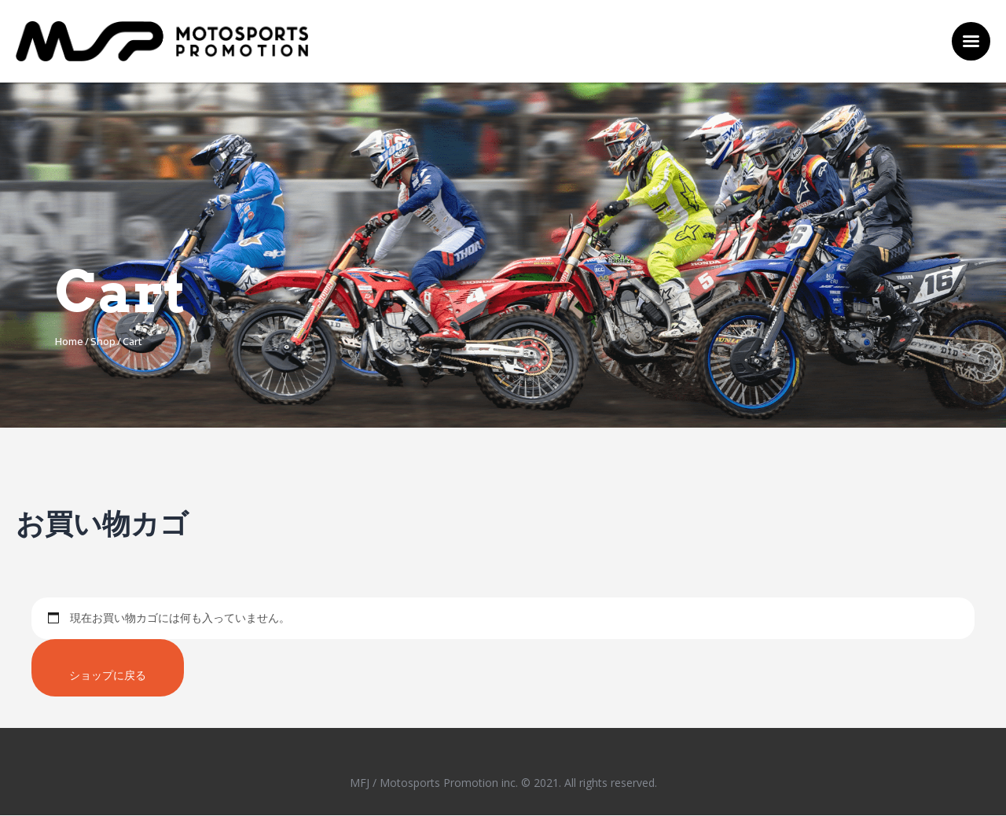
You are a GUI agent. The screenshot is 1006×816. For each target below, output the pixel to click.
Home (69, 341)
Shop (103, 341)
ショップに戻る (108, 674)
